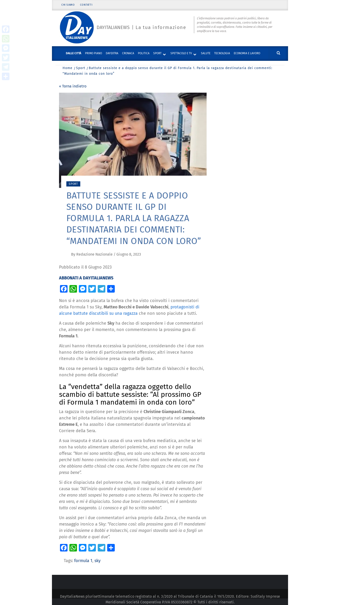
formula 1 (83, 560)
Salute (205, 53)
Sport (157, 53)
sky (97, 560)
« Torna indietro (72, 86)
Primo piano (93, 53)
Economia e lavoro (247, 53)
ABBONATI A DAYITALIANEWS (86, 278)
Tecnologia (222, 53)
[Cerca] (278, 53)
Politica (143, 53)
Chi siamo (68, 5)
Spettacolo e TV (181, 53)
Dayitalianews (113, 27)
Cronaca (128, 53)
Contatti (86, 5)
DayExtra (112, 53)
